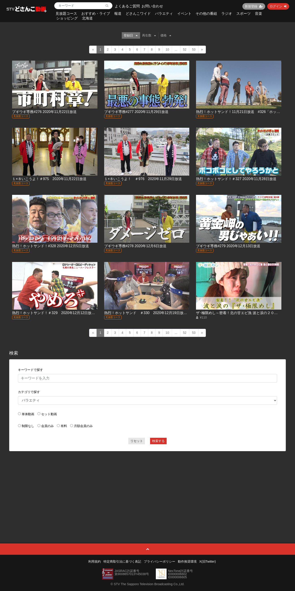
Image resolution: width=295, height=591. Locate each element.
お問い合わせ (152, 6)
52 (185, 49)
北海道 (87, 18)
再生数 (149, 35)
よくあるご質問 (127, 6)
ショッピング (67, 18)
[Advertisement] (147, 487)
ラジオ (226, 13)
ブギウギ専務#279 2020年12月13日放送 (228, 246)
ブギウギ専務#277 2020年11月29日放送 (136, 112)
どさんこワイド (138, 13)
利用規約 (94, 561)
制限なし (28, 426)
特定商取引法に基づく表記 (122, 561)
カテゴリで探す (29, 392)
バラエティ (164, 13)
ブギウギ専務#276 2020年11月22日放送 (44, 112)
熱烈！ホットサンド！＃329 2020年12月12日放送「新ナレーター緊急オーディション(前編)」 (89, 313)
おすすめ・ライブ (95, 13)
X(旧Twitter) (207, 561)
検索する (158, 441)
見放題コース (66, 13)
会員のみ (47, 426)
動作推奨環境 (187, 561)
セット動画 (49, 414)
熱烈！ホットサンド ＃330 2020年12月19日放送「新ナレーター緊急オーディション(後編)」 (181, 313)
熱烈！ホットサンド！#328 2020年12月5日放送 (50, 246)
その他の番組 (206, 13)
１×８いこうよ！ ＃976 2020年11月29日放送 (143, 179)
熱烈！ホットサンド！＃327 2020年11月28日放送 (236, 179)
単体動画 (28, 414)
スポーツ (243, 13)
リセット (136, 441)
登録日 (131, 35)
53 (194, 49)
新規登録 (254, 6)
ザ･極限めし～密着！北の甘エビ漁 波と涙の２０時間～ (240, 313)
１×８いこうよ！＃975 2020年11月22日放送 (49, 179)
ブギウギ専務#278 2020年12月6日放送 (135, 246)
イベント (184, 13)
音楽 (258, 13)
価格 (165, 35)
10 (167, 49)
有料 (64, 426)
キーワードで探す (30, 370)
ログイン (278, 6)
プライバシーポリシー (159, 561)
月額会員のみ (83, 426)
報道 (117, 13)
